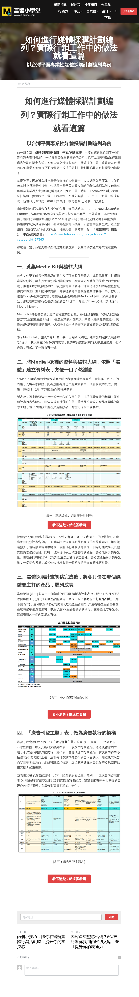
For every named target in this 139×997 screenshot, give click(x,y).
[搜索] (115, 11)
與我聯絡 (129, 11)
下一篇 (76, 934)
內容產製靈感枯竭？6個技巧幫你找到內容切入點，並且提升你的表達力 (96, 943)
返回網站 (23, 959)
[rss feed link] (120, 959)
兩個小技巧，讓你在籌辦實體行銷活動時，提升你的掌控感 (41, 943)
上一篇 (21, 934)
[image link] (21, 11)
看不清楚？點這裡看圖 (69, 526)
